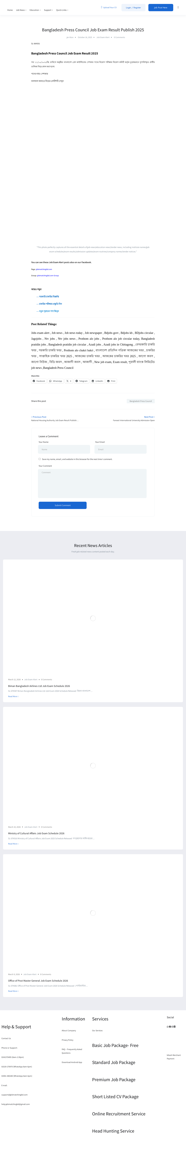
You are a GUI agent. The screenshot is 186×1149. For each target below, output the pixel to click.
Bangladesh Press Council (141, 401)
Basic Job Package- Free (115, 1045)
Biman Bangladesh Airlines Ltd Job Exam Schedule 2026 (39, 686)
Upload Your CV (109, 7)
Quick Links (62, 10)
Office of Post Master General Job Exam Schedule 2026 (38, 980)
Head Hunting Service (113, 1131)
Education (35, 10)
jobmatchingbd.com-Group (48, 275)
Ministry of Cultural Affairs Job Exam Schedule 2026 (36, 833)
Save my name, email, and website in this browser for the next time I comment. (77, 459)
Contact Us (6, 1038)
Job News (21, 10)
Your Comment (45, 465)
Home (10, 10)
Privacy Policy (67, 1040)
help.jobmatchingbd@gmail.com (15, 1104)
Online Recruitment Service (118, 1114)
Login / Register (133, 7)
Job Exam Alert (103, 37)
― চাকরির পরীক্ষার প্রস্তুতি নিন (49, 304)
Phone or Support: (9, 1048)
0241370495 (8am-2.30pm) (12, 1057)
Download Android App (72, 1062)
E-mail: (4, 1085)
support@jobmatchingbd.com (14, 1094)
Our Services (97, 1030)
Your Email (100, 442)
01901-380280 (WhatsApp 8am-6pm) (16, 1076)
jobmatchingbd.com (44, 269)
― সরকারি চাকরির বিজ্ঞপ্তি (45, 296)
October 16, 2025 (85, 37)
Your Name (43, 442)
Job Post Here (160, 7)
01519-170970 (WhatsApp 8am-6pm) (16, 1066)
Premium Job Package (113, 1079)
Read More (13, 696)
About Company (69, 1030)
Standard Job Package (113, 1062)
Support (48, 10)
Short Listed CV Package (115, 1096)
